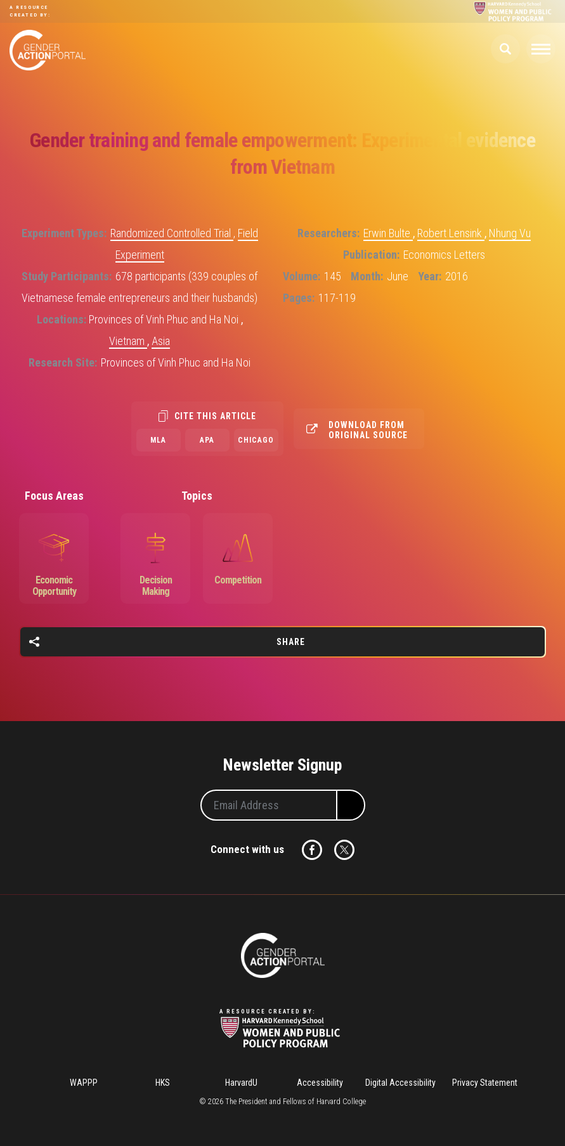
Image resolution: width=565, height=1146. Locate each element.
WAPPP (84, 1083)
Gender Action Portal (48, 50)
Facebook (312, 850)
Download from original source (368, 430)
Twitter (344, 850)
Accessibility (320, 1083)
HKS (162, 1083)
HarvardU (241, 1083)
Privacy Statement (484, 1083)
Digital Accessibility (400, 1083)
